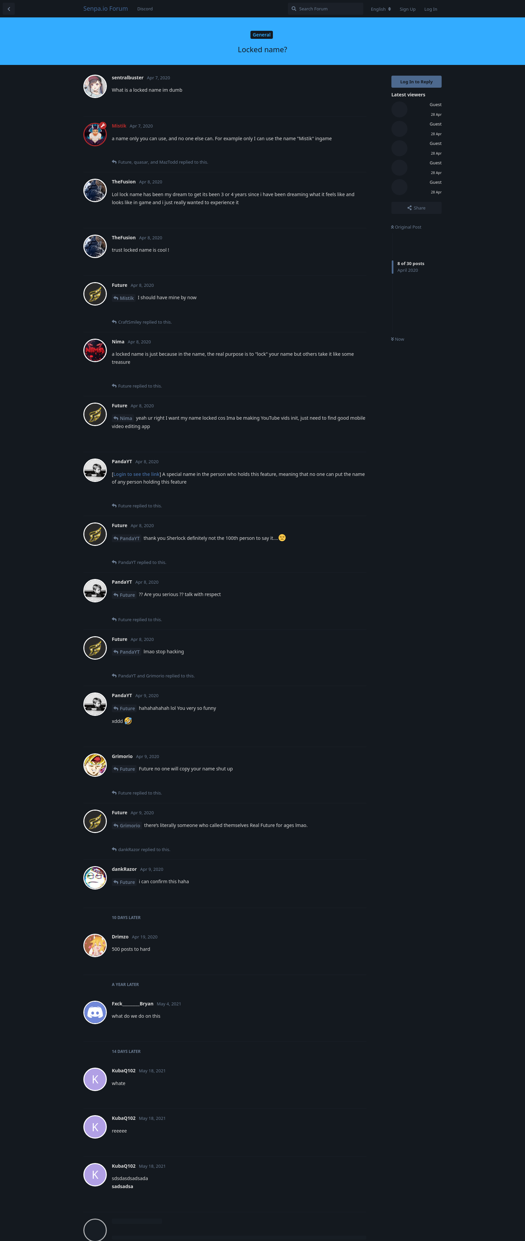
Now (397, 339)
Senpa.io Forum (105, 8)
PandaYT (130, 538)
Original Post (406, 227)
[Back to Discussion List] (9, 9)
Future (127, 595)
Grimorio (130, 825)
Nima (126, 418)
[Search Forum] (325, 9)
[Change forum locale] (381, 9)
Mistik (127, 298)
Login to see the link (137, 474)
